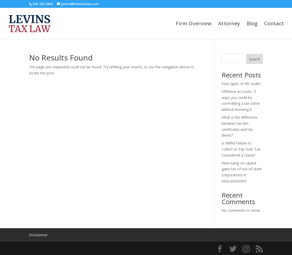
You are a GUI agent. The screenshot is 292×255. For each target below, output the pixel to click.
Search (254, 59)
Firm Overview (193, 24)
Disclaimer (38, 234)
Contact (274, 24)
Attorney (229, 24)
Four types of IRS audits (241, 83)
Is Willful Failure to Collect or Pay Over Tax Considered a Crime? (241, 149)
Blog (252, 24)
